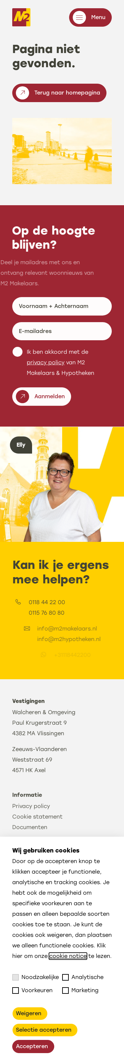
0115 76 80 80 (75, 613)
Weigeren (28, 1013)
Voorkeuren (32, 990)
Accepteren (32, 1046)
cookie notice (68, 956)
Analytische (82, 977)
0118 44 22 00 (76, 602)
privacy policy (45, 379)
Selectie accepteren (43, 1030)
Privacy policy (31, 835)
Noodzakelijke (35, 977)
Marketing (80, 990)
